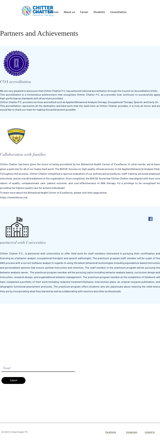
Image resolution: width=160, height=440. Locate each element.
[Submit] (13, 380)
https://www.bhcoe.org (13, 197)
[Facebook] (150, 219)
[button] (99, 11)
